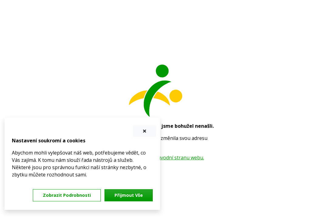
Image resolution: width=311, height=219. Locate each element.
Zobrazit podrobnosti (67, 195)
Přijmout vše (128, 195)
